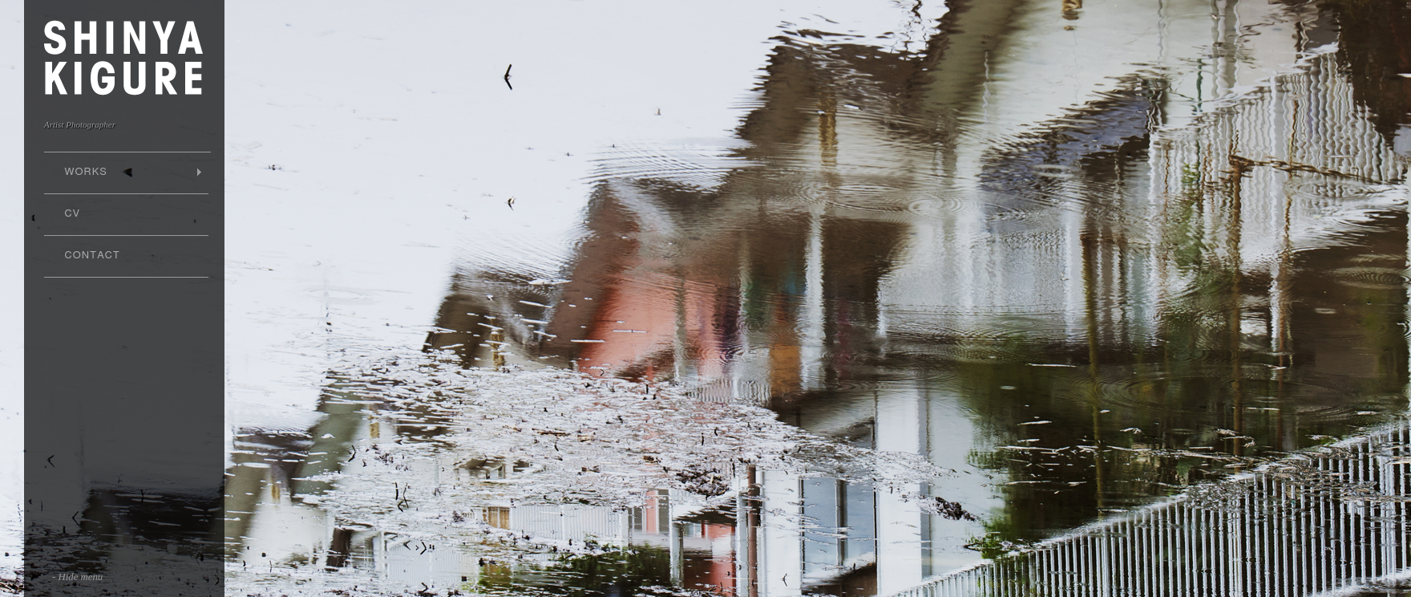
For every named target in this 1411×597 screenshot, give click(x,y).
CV (72, 214)
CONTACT (92, 255)
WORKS (123, 172)
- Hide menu (77, 577)
